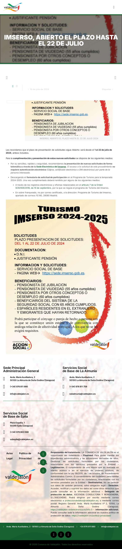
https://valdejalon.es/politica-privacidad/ (91, 515)
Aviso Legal (9, 456)
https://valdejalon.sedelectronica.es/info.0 (71, 509)
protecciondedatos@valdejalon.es (81, 500)
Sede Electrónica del (51, 166)
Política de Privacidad (25, 456)
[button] (114, 7)
